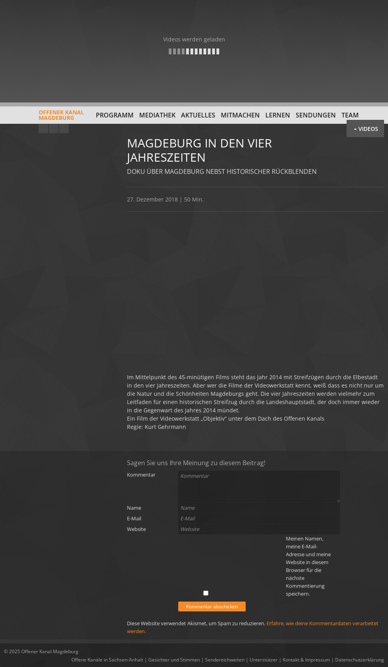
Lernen (277, 115)
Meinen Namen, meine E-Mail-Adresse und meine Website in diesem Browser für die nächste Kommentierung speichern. (308, 566)
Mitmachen (240, 115)
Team (350, 115)
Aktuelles (198, 115)
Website (136, 529)
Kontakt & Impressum (306, 659)
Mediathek (157, 115)
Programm (115, 115)
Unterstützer (264, 659)
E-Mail (134, 518)
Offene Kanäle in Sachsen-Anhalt (107, 659)
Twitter (64, 128)
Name (134, 507)
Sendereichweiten (224, 659)
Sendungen (316, 115)
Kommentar (141, 474)
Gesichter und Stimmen (174, 659)
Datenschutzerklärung (359, 659)
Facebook (53, 128)
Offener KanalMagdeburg (44, 117)
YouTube (43, 128)
